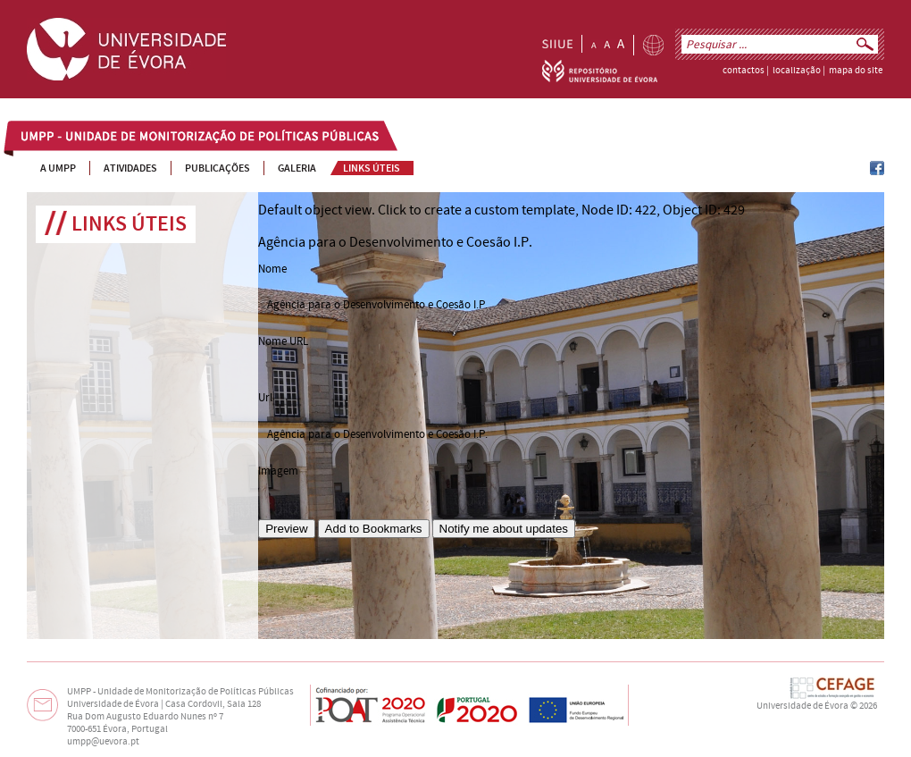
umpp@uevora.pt (103, 742)
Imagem (278, 471)
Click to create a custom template (476, 210)
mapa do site (855, 70)
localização (797, 70)
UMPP (36, 138)
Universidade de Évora (802, 706)
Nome (272, 269)
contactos (744, 70)
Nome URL (283, 341)
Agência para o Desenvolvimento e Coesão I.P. (377, 434)
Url (265, 398)
